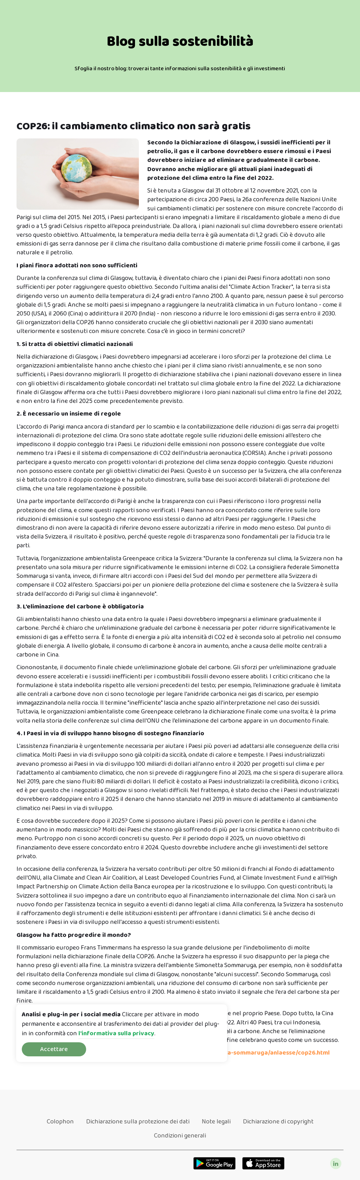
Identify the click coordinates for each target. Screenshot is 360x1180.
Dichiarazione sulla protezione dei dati (137, 1122)
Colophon (60, 1122)
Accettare (54, 1049)
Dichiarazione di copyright (278, 1122)
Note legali (216, 1122)
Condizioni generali (180, 1136)
